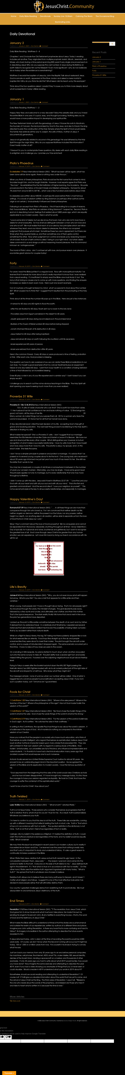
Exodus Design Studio (70, 1020)
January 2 (17, 43)
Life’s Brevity (18, 587)
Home (13, 16)
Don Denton (35, 46)
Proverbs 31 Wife (21, 396)
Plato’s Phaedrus (21, 163)
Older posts (16, 1001)
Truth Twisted (18, 796)
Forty (13, 263)
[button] (49, 558)
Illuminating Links (62, 22)
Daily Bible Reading (28, 16)
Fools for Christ (20, 692)
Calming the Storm (84, 16)
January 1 (17, 99)
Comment (44, 46)
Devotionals (45, 16)
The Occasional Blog (105, 16)
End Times (17, 901)
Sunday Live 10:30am (63, 16)
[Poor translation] (8, 1037)
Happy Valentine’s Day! (26, 499)
